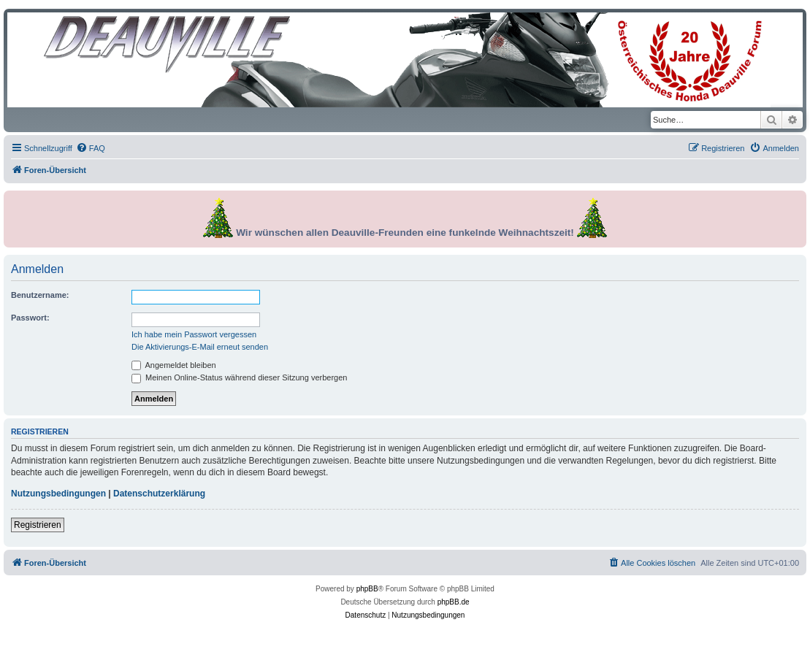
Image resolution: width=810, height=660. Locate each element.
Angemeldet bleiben (173, 365)
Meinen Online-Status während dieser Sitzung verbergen (239, 377)
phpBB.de (454, 602)
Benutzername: (40, 295)
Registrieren (37, 525)
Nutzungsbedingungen (58, 493)
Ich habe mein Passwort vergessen (193, 334)
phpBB (367, 589)
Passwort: (30, 317)
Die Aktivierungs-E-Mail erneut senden (199, 346)
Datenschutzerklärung (159, 493)
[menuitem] (90, 148)
